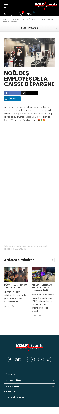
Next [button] (53, 260)
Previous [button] (48, 260)
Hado (18, 246)
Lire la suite (9, 306)
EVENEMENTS (20, 248)
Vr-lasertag (36, 246)
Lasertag (26, 246)
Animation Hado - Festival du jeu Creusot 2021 (43, 287)
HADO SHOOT (43, 113)
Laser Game (32, 116)
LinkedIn (10, 98)
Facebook (11, 93)
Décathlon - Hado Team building (15, 286)
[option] (16, 289)
